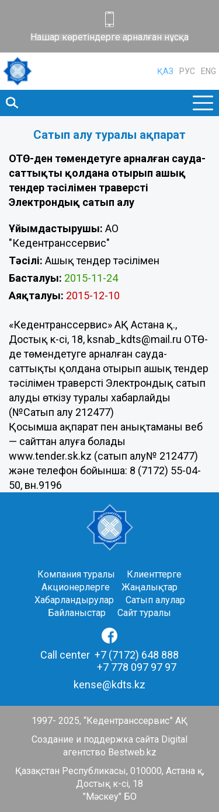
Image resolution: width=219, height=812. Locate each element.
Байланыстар (77, 612)
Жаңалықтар (149, 587)
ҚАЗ (165, 71)
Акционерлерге (75, 587)
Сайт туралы (144, 612)
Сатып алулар (155, 600)
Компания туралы (76, 574)
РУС (187, 71)
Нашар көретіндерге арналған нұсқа (109, 37)
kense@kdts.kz (109, 684)
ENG (208, 71)
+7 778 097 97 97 (136, 667)
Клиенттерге (154, 574)
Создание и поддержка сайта (95, 739)
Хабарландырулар (74, 600)
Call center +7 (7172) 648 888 (109, 655)
